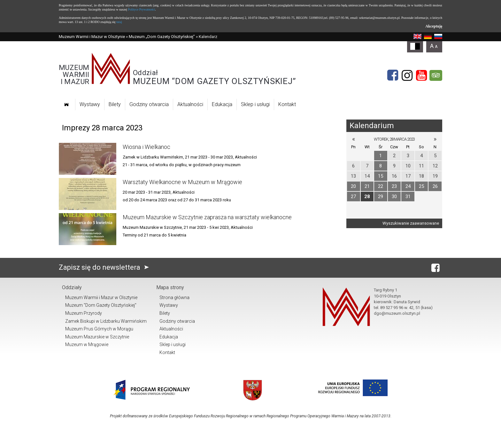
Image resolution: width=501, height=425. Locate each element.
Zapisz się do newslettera (105, 267)
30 (394, 196)
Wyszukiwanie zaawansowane (410, 223)
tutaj (119, 22)
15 (380, 176)
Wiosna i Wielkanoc (146, 146)
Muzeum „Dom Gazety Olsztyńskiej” (162, 36)
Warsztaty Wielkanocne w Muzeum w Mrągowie (182, 182)
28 (367, 196)
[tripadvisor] (435, 75)
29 (380, 196)
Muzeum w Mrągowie (86, 344)
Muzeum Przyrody (83, 313)
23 (394, 186)
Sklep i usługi (255, 104)
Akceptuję (433, 26)
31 (408, 196)
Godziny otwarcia (149, 104)
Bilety (115, 104)
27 (353, 196)
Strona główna (174, 297)
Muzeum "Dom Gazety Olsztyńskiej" (100, 305)
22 (380, 186)
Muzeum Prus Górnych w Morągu (99, 328)
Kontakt (287, 104)
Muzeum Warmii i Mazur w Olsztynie (92, 36)
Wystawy (90, 104)
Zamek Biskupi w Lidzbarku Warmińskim (106, 321)
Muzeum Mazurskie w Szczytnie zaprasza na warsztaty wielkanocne (207, 217)
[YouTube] (421, 75)
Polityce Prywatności (141, 9)
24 (408, 186)
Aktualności (190, 104)
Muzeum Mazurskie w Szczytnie (97, 336)
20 (353, 186)
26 (435, 186)
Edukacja (222, 104)
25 (421, 186)
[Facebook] (392, 75)
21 (367, 186)
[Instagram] (407, 75)
